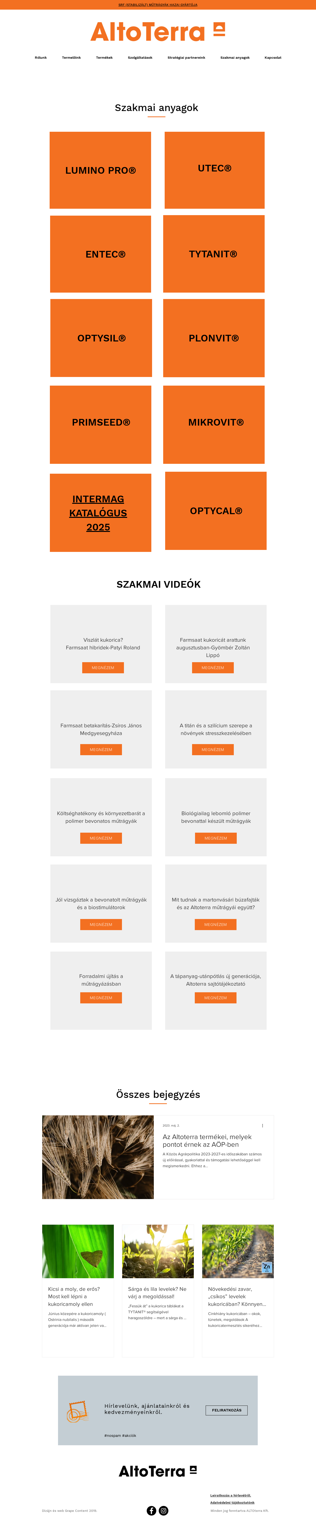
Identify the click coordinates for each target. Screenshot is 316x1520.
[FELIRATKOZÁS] (227, 1410)
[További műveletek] (264, 1125)
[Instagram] (163, 1511)
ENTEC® (105, 254)
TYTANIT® (213, 254)
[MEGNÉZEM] (103, 667)
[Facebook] (151, 1511)
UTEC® (215, 168)
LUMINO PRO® (100, 170)
